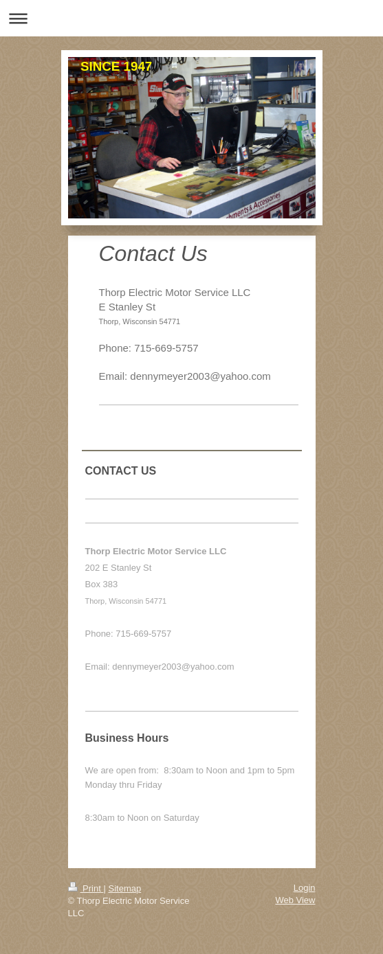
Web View (295, 900)
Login (305, 888)
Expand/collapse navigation (191, 18)
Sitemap (124, 888)
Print (86, 888)
